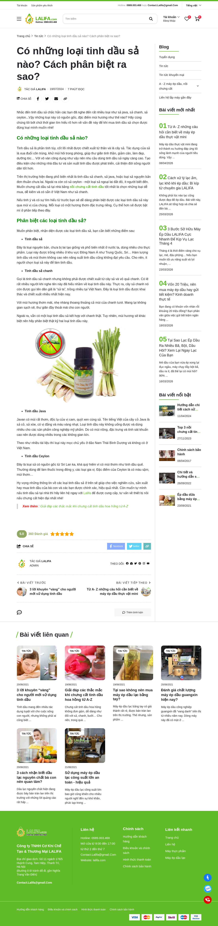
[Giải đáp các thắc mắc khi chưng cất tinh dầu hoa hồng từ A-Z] (85, 663)
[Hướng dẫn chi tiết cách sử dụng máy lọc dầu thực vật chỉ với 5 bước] (167, 410)
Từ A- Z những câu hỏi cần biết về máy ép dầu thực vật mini (178, 131)
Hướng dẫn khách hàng (135, 839)
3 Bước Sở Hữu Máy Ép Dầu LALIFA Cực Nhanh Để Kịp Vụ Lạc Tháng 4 (180, 236)
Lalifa (41, 89)
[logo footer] (40, 832)
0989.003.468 (134, 5)
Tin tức (163, 65)
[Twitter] (135, 563)
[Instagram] (144, 563)
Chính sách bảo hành (137, 866)
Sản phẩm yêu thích (42, 5)
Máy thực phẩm (175, 851)
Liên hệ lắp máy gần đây (175, 97)
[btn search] (151, 19)
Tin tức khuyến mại (171, 74)
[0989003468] (207, 888)
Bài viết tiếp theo (133, 582)
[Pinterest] (139, 563)
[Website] (131, 563)
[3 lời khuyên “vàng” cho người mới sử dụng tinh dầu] (37, 663)
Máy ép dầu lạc (175, 857)
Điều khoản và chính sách (136, 850)
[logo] (41, 18)
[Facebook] (207, 877)
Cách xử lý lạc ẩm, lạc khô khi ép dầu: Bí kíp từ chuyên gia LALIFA (179, 183)
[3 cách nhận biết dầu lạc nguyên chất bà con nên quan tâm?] (37, 745)
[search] (110, 19)
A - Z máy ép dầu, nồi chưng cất (173, 85)
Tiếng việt (191, 5)
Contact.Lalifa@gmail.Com (163, 5)
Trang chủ (172, 837)
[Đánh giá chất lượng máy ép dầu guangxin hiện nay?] (181, 663)
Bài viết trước (31, 582)
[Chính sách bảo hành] (167, 455)
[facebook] (127, 563)
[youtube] (148, 563)
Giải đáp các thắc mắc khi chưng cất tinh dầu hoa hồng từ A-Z (84, 506)
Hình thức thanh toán (137, 859)
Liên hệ (170, 844)
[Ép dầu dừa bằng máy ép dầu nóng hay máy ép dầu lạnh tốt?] (167, 500)
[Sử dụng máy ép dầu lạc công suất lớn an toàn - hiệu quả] (85, 745)
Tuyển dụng (167, 56)
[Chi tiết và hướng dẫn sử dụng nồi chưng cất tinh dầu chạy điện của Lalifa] (167, 477)
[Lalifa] (88, 493)
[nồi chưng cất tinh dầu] (87, 186)
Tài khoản (22, 5)
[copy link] (65, 99)
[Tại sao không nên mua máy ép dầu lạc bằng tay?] (133, 663)
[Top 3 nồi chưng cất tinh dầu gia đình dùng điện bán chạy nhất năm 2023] (167, 433)
